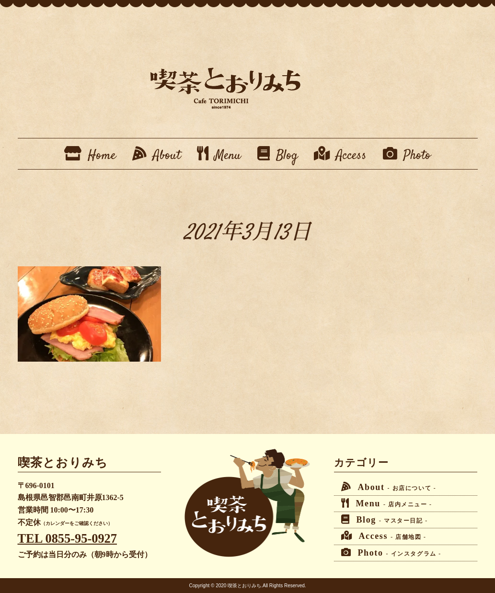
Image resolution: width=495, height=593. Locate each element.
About (156, 156)
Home (90, 156)
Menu (219, 156)
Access (340, 156)
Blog (277, 156)
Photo (407, 156)
